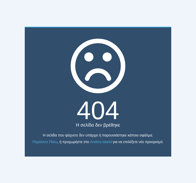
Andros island (101, 142)
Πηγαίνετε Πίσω (44, 142)
